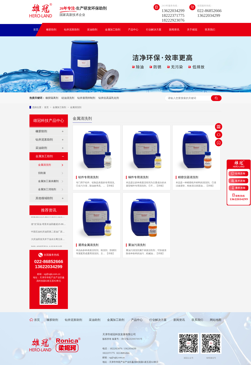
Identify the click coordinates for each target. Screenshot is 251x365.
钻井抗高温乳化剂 (108, 98)
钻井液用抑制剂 (86, 98)
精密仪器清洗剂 (188, 177)
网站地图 (215, 319)
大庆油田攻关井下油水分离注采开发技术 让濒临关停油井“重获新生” (64, 239)
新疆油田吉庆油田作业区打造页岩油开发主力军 (54, 217)
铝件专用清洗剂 (88, 177)
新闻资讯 (174, 29)
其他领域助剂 (44, 198)
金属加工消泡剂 (47, 189)
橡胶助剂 (51, 29)
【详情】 (110, 185)
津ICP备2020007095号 (131, 339)
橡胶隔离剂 (51, 98)
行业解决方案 (153, 29)
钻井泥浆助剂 (71, 29)
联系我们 (210, 29)
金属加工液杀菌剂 (48, 181)
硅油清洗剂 (67, 98)
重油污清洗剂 (137, 245)
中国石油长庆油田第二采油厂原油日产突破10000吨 (56, 232)
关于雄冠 (192, 29)
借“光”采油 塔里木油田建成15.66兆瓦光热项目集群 (56, 224)
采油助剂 (92, 29)
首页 (35, 29)
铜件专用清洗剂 (138, 177)
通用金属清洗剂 (88, 245)
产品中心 (133, 29)
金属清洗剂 (75, 107)
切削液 (42, 173)
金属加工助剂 (112, 29)
